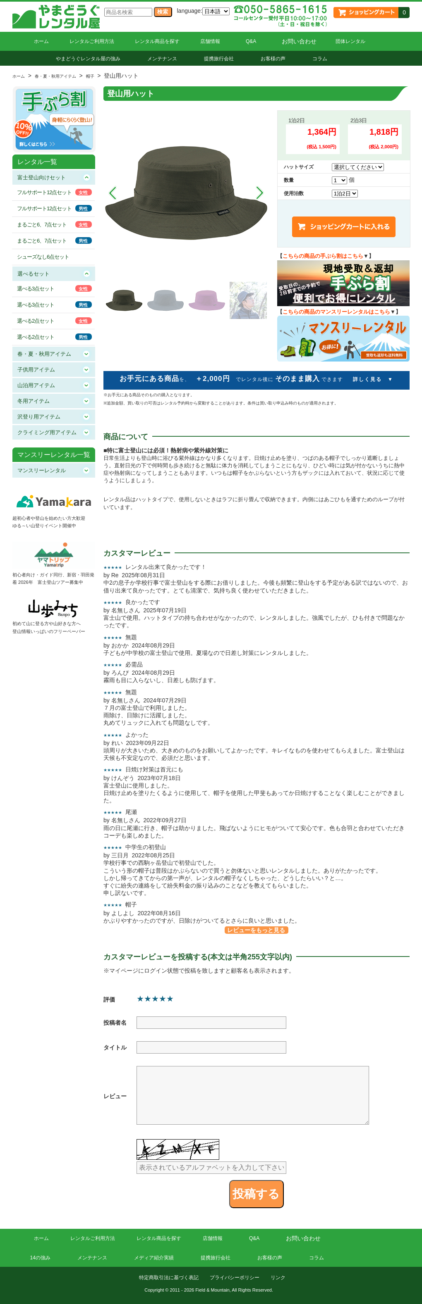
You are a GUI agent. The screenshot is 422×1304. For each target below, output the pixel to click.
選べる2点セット (35, 321)
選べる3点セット (35, 289)
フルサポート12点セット (44, 192)
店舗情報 (210, 41)
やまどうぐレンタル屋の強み (88, 59)
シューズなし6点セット (43, 257)
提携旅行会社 (219, 59)
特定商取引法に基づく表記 (169, 1277)
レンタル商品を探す (157, 41)
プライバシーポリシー (234, 1277)
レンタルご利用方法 (92, 41)
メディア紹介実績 (154, 1258)
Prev (112, 193)
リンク (278, 1277)
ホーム (41, 41)
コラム (319, 59)
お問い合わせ (299, 41)
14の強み (40, 1258)
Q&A (251, 41)
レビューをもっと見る (256, 930)
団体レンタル (350, 41)
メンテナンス (162, 59)
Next (260, 193)
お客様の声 (273, 59)
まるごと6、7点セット (42, 224)
